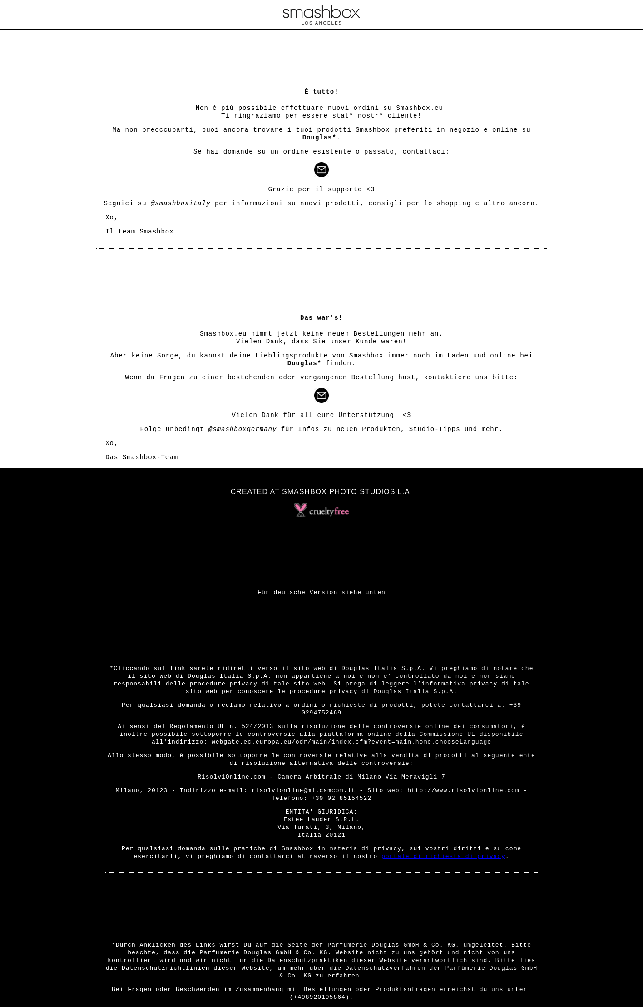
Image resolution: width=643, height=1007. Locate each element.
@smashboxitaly (181, 203)
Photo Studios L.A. (370, 492)
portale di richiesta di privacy (443, 856)
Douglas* (319, 137)
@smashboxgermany (242, 429)
